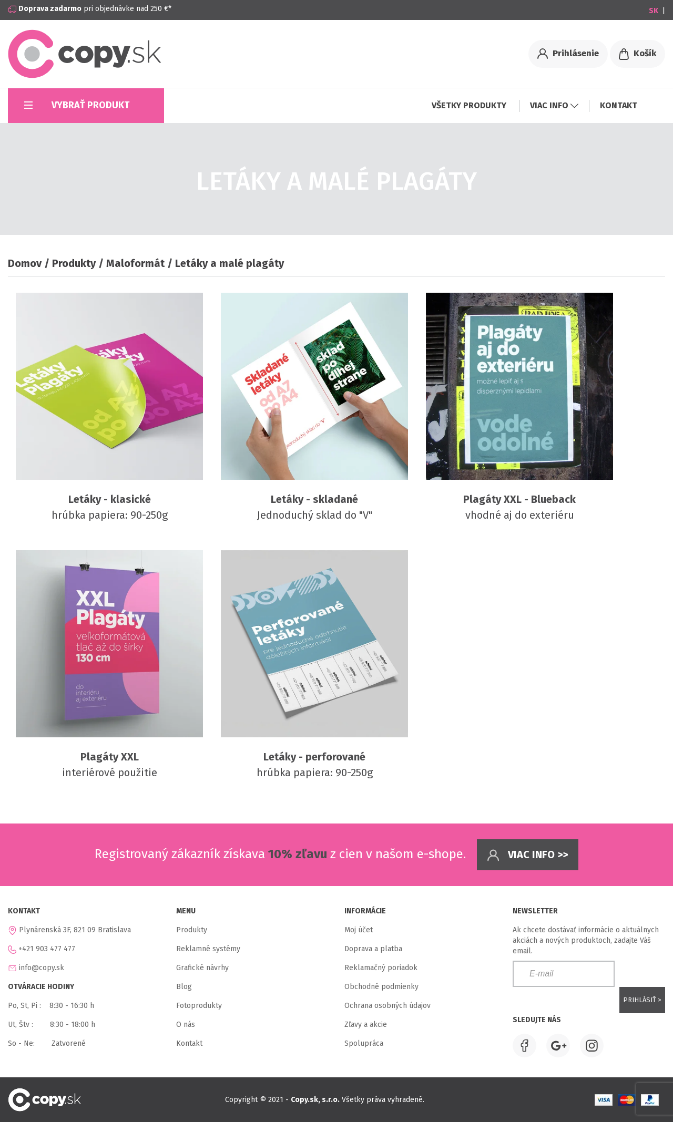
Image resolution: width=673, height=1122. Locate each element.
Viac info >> (527, 855)
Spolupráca (363, 1043)
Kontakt (189, 1043)
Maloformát (135, 263)
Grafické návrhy (202, 967)
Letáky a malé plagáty (229, 263)
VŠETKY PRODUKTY (470, 105)
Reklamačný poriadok (380, 967)
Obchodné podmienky (381, 986)
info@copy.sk (41, 967)
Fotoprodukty (199, 1005)
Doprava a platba (373, 948)
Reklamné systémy (208, 948)
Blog (184, 986)
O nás (185, 1024)
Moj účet (358, 929)
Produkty (74, 263)
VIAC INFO (554, 105)
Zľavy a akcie (365, 1024)
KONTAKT (618, 105)
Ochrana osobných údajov (387, 1005)
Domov (25, 263)
